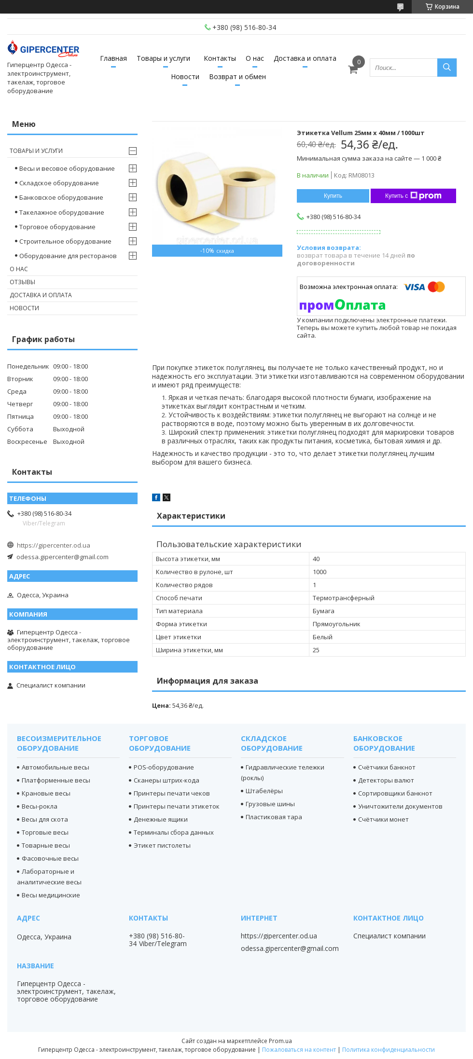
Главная (113, 58)
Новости (185, 76)
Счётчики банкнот (387, 767)
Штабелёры (264, 790)
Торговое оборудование (57, 226)
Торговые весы (45, 832)
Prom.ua (280, 1041)
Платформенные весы (56, 780)
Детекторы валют (386, 780)
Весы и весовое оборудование (67, 168)
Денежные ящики (161, 819)
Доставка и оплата (305, 58)
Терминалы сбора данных (174, 832)
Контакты (220, 58)
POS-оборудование (164, 767)
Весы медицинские (51, 895)
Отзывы (22, 282)
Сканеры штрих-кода (166, 780)
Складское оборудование (59, 183)
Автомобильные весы (55, 767)
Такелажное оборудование (61, 212)
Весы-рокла (39, 806)
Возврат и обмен (237, 76)
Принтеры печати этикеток (177, 806)
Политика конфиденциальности (388, 1049)
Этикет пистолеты (162, 845)
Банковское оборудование (61, 197)
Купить (333, 196)
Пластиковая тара (274, 816)
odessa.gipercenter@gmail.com (62, 557)
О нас (255, 58)
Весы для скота (45, 819)
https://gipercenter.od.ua (53, 545)
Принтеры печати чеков (172, 793)
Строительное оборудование (65, 241)
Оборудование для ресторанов (68, 255)
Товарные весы (46, 845)
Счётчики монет (383, 819)
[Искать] (447, 67)
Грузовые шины (270, 803)
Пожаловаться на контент (299, 1049)
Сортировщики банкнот (395, 793)
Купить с (413, 196)
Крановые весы (46, 793)
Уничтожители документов (400, 806)
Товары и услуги (163, 58)
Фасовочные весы (50, 858)
